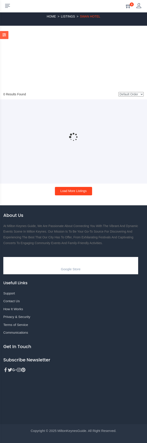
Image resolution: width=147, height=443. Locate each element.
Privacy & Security (16, 317)
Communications (15, 332)
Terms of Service (15, 325)
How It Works (13, 309)
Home (51, 16)
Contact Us (11, 301)
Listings (68, 16)
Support (9, 293)
